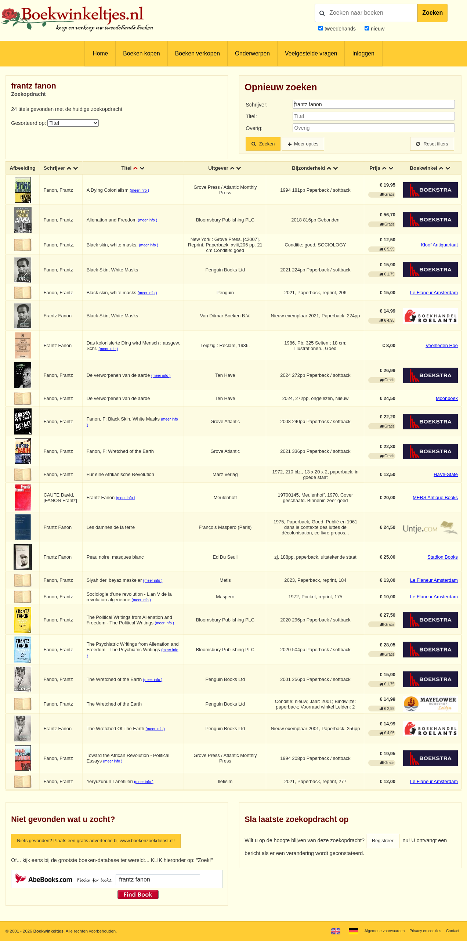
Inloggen (363, 53)
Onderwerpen (252, 53)
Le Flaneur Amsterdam (434, 300)
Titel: (251, 116)
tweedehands (340, 29)
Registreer (384, 848)
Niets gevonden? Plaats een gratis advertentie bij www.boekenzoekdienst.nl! (105, 848)
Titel (128, 172)
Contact (452, 931)
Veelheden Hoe (442, 353)
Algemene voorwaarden (378, 931)
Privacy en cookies (422, 931)
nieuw (376, 29)
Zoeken (432, 13)
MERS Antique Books (435, 504)
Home (100, 53)
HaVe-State (446, 481)
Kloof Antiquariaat (439, 252)
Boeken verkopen (197, 53)
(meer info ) (141, 197)
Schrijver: (256, 105)
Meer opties (312, 144)
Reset (430, 144)
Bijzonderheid (308, 172)
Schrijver (62, 169)
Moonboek (447, 405)
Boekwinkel (423, 172)
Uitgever (219, 172)
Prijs (375, 172)
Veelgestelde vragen (311, 53)
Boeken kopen (141, 53)
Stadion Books (442, 564)
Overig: (254, 128)
